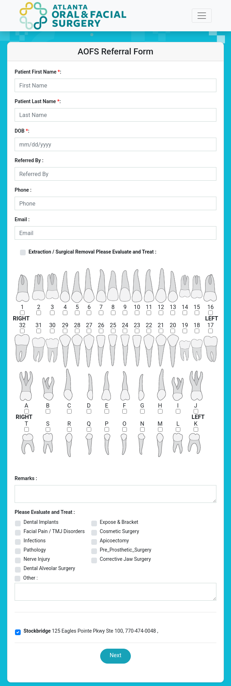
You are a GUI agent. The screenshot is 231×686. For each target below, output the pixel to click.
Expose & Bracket (119, 522)
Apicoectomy (114, 540)
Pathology (35, 550)
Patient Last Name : (38, 101)
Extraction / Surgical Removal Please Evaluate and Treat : (92, 252)
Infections (35, 540)
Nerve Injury (37, 559)
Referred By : (29, 160)
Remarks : (26, 478)
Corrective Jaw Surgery (125, 559)
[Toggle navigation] (202, 16)
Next (115, 655)
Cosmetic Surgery (119, 531)
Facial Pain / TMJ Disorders (54, 531)
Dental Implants (41, 522)
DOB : (22, 131)
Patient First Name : (38, 72)
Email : (22, 219)
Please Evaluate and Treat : (45, 512)
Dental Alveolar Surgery (49, 568)
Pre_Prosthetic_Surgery (126, 550)
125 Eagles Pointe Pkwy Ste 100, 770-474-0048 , (91, 631)
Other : (30, 578)
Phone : (23, 190)
